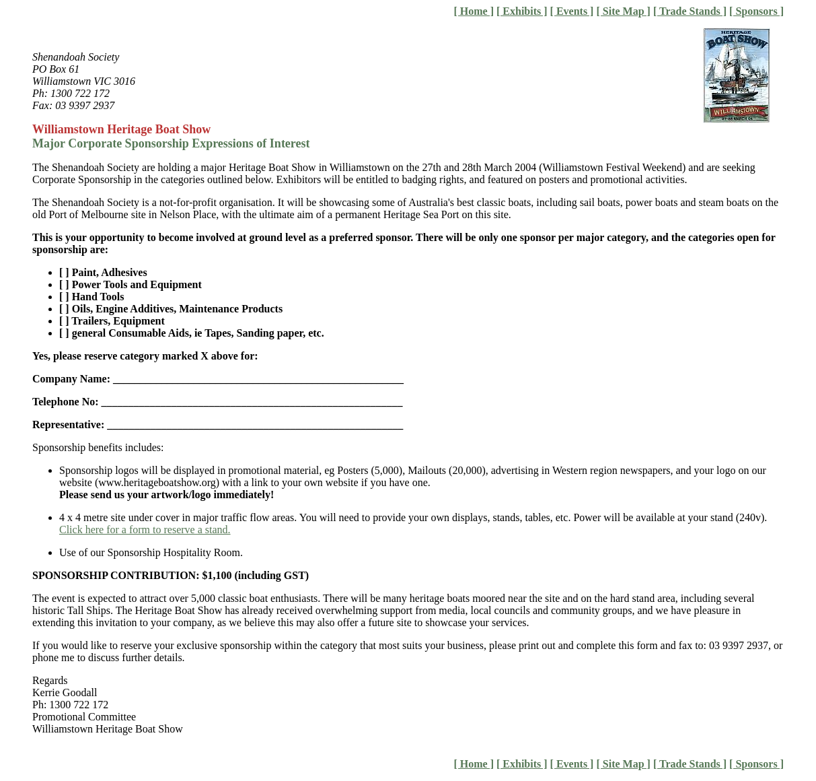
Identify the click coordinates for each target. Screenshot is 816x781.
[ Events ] (572, 11)
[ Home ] (473, 11)
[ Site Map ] (623, 11)
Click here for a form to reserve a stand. (145, 529)
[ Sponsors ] (756, 11)
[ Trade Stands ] (690, 11)
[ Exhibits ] (522, 11)
